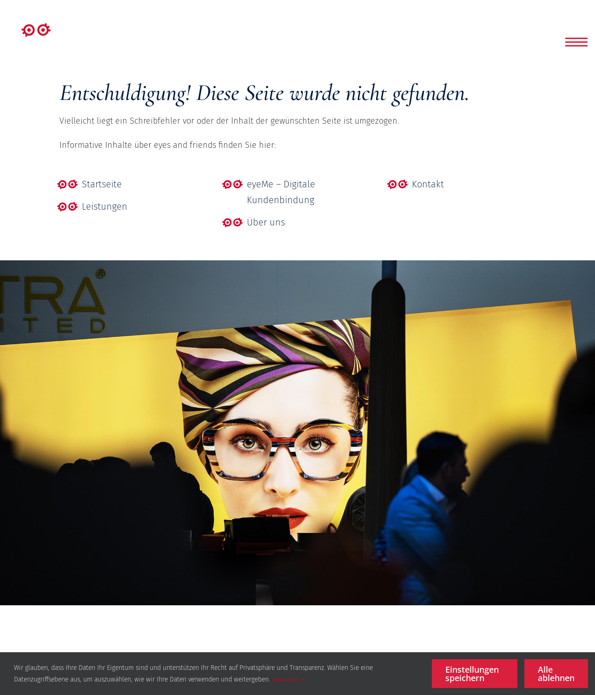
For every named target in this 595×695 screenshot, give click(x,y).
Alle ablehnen (556, 673)
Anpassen (288, 679)
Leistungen (104, 206)
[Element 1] (36, 27)
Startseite (102, 184)
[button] (576, 41)
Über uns (266, 222)
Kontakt (428, 184)
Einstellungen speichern (472, 673)
